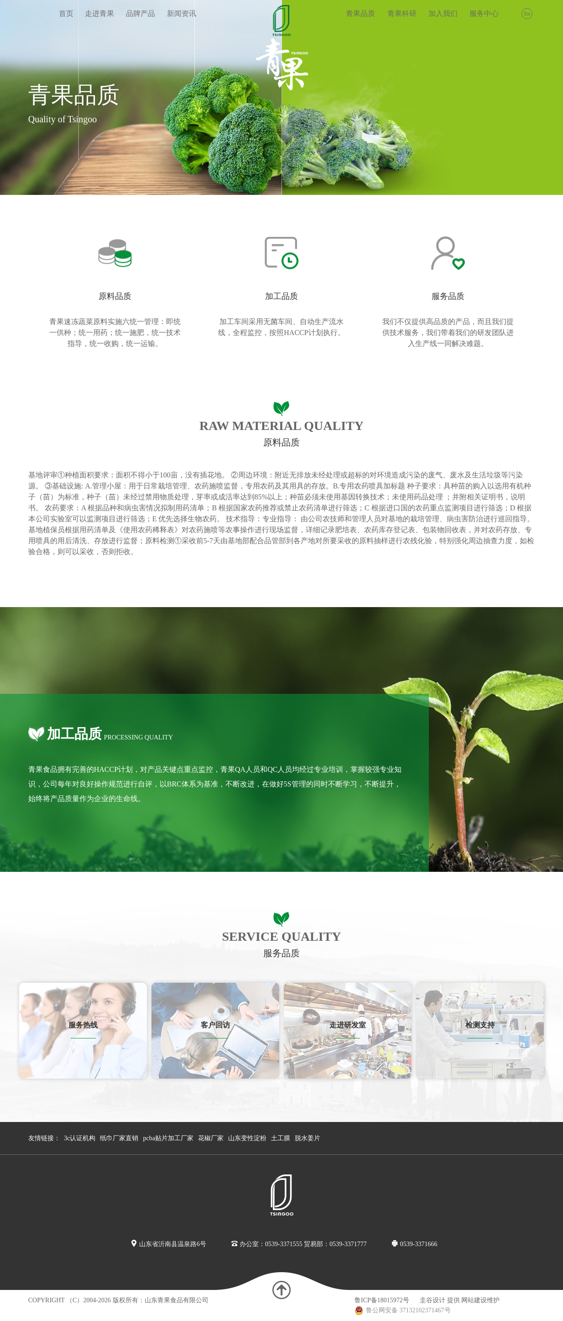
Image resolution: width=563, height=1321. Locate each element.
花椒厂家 (211, 1138)
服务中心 (484, 13)
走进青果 (99, 13)
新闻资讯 (181, 13)
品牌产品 (140, 13)
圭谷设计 (432, 1300)
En (527, 13)
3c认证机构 (79, 1138)
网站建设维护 (480, 1300)
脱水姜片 (307, 1138)
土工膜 (280, 1138)
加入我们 (443, 13)
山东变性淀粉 (247, 1138)
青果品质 (360, 13)
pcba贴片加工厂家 (168, 1138)
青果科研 (402, 13)
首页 (66, 13)
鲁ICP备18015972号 (381, 1300)
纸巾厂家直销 (119, 1138)
